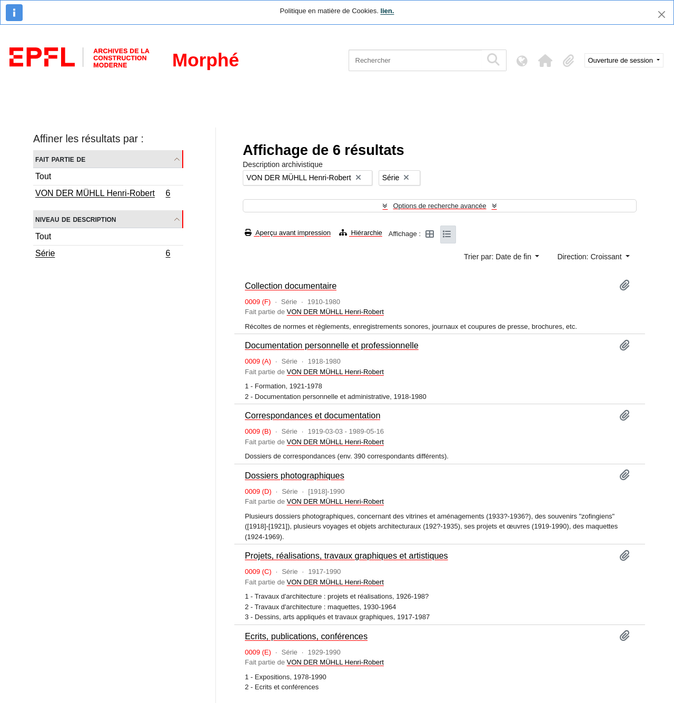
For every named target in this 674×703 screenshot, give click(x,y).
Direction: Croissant (590, 256)
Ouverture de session (621, 60)
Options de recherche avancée (439, 206)
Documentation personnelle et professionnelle (332, 345)
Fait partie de (60, 159)
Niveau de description (75, 219)
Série (103, 254)
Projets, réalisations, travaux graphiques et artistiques (346, 555)
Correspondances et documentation (312, 415)
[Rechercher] (415, 60)
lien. (387, 11)
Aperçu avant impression (288, 233)
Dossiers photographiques (294, 475)
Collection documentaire (290, 285)
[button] (545, 60)
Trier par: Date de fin (498, 256)
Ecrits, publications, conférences (306, 636)
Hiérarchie (360, 233)
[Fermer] (661, 14)
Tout (43, 176)
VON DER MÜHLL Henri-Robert (103, 194)
